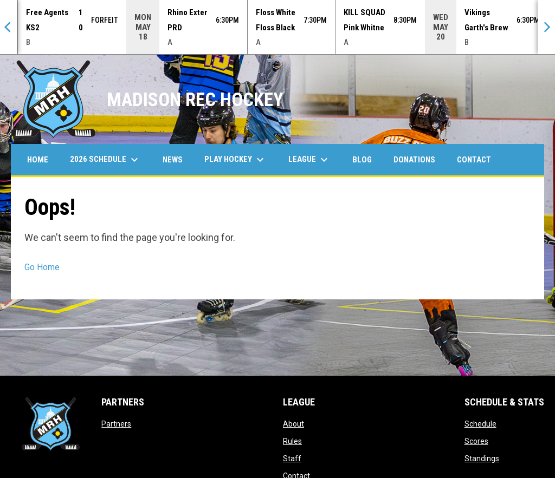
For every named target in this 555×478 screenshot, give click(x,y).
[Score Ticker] (277, 27)
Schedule (480, 424)
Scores (476, 441)
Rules (292, 441)
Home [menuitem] (37, 160)
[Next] (546, 27)
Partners (116, 424)
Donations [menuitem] (414, 160)
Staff (292, 458)
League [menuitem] (309, 159)
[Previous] (8, 27)
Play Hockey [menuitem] (235, 159)
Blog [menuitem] (362, 160)
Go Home (42, 267)
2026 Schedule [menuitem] (105, 159)
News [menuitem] (173, 160)
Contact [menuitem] (474, 160)
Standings (481, 458)
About (293, 424)
